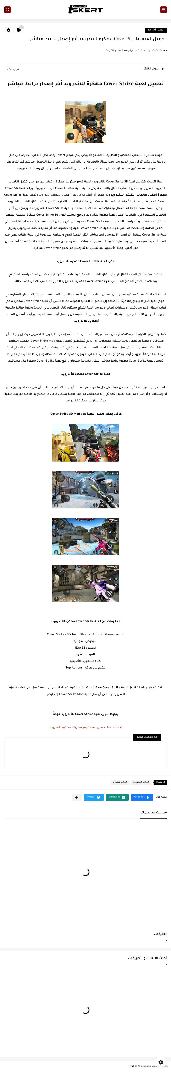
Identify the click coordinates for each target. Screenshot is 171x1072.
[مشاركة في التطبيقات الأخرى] (77, 797)
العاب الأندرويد (156, 30)
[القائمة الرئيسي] (163, 9)
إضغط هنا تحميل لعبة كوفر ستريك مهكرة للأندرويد (86, 727)
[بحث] (7, 9)
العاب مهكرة (120, 782)
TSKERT (133, 1066)
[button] (142, 797)
